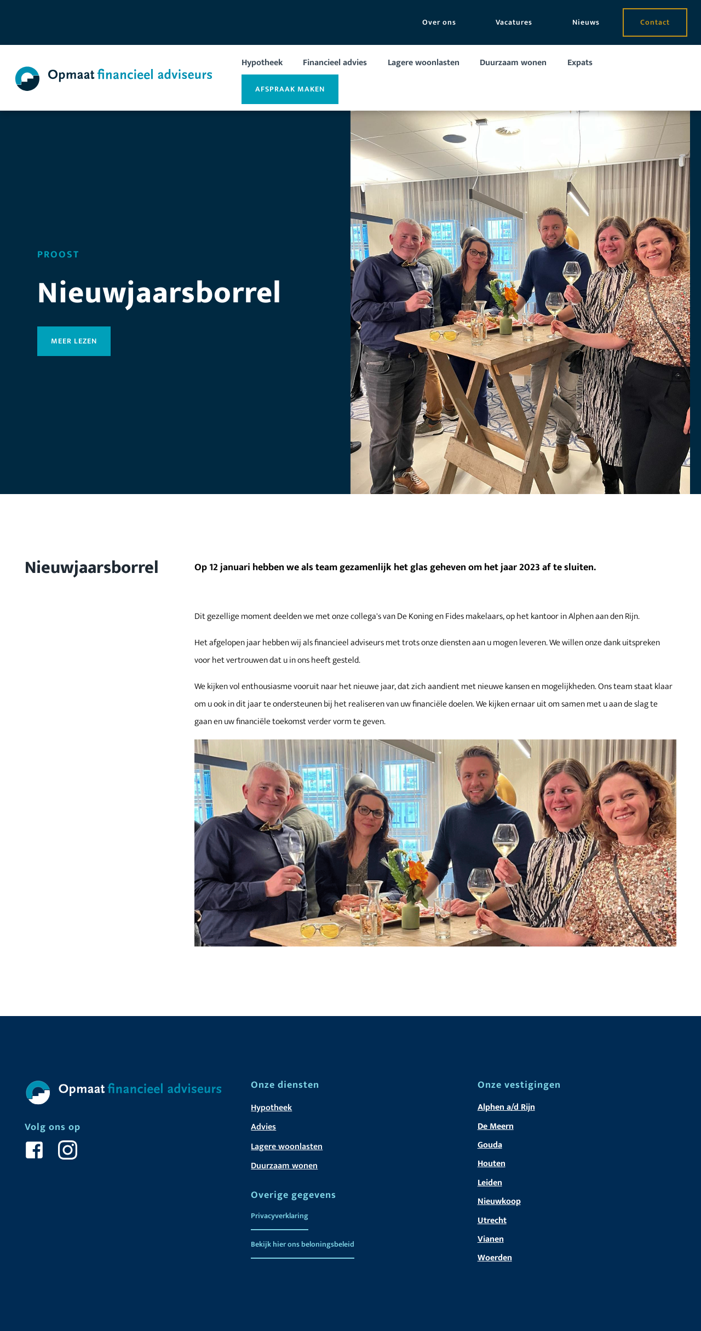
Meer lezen (74, 341)
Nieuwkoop (499, 1201)
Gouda (490, 1145)
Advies (263, 1127)
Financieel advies (335, 62)
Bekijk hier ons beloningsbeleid (302, 1244)
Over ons (439, 22)
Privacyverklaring (279, 1215)
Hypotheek (262, 62)
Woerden (495, 1257)
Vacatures (514, 22)
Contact (655, 22)
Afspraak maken (290, 89)
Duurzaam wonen (513, 62)
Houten (491, 1163)
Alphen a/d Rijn (506, 1107)
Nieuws (586, 22)
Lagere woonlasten (423, 62)
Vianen (491, 1239)
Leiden (490, 1182)
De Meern (496, 1126)
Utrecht (492, 1220)
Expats (580, 62)
